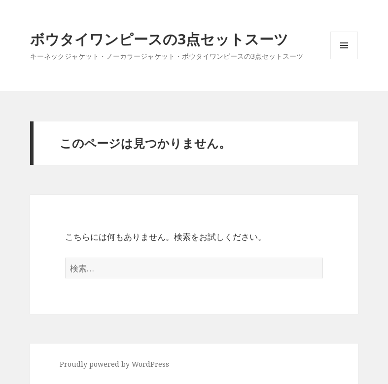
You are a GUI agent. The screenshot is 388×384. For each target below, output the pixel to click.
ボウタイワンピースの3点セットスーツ (159, 38)
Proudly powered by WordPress (114, 364)
